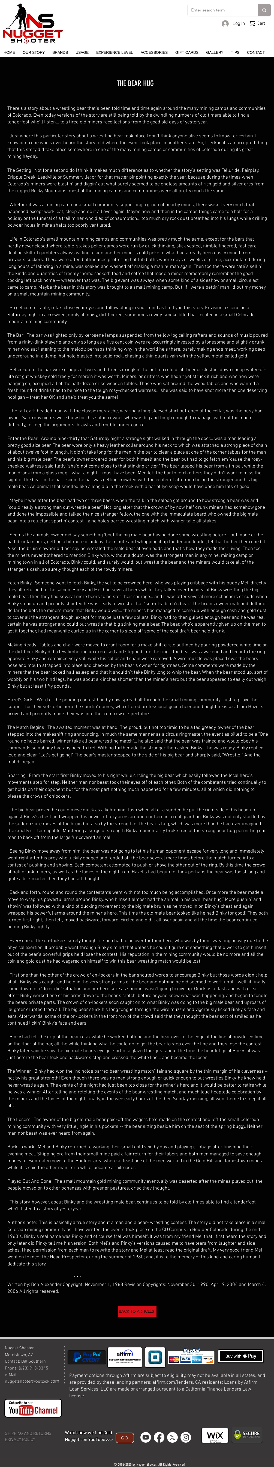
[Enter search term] (219, 10)
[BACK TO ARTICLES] (137, 1311)
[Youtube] (145, 1437)
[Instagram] (185, 1437)
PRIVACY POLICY (20, 1439)
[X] (172, 1437)
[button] (261, 23)
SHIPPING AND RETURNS (28, 1433)
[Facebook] (159, 1437)
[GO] (125, 1438)
